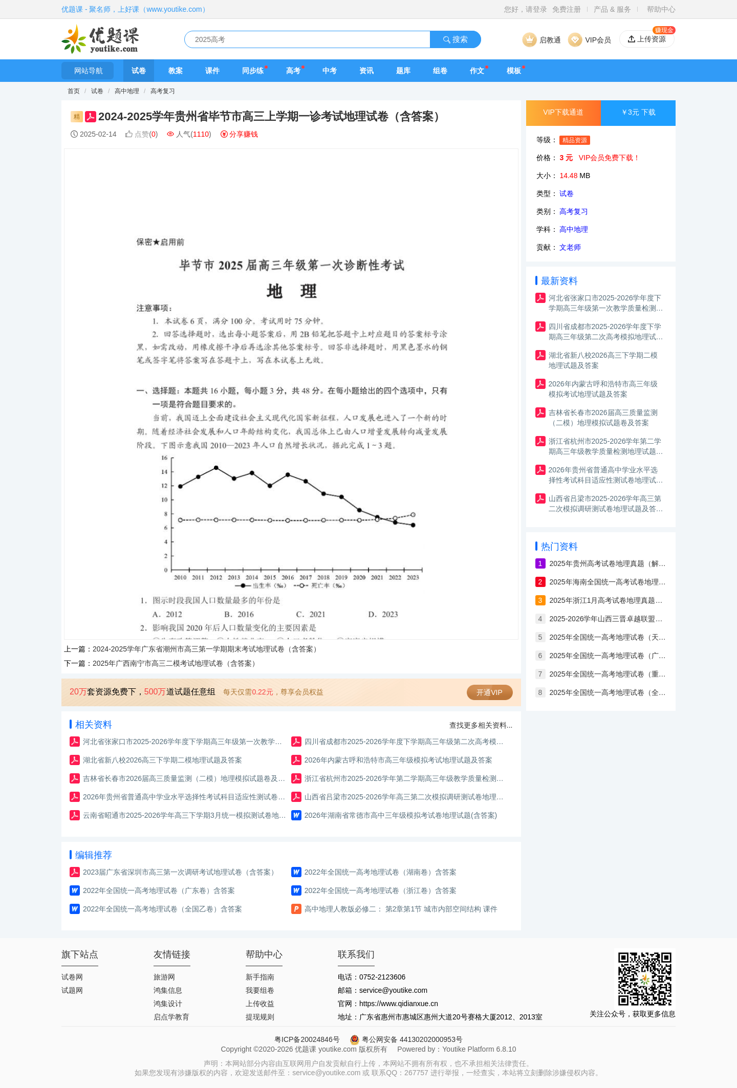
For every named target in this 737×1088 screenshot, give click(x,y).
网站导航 (87, 71)
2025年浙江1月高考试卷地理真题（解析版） (608, 600)
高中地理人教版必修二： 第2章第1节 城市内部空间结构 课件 (401, 909)
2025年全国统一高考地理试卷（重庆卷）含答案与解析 (608, 674)
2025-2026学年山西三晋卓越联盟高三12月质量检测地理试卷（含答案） (608, 619)
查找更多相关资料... (481, 725)
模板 (514, 71)
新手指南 (260, 977)
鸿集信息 (168, 990)
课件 (212, 71)
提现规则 (260, 1017)
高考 (293, 71)
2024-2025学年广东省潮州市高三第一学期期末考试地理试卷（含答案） (206, 649)
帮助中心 (661, 9)
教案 (175, 71)
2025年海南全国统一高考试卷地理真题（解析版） (608, 582)
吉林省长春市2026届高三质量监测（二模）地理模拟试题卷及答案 (185, 778)
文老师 (570, 247)
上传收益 (260, 1003)
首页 (74, 91)
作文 (477, 71)
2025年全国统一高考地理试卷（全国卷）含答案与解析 (608, 692)
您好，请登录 (525, 9)
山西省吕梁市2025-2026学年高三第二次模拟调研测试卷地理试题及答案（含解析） (407, 797)
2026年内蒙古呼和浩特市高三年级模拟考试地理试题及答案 (398, 760)
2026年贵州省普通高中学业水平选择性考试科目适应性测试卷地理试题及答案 (185, 797)
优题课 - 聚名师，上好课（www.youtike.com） (135, 9)
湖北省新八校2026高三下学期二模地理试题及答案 (162, 760)
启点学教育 (171, 1017)
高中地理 (128, 91)
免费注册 (566, 9)
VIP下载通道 (563, 112)
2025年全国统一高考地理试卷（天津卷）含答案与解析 (608, 637)
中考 (329, 71)
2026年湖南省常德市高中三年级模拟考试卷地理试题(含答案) (401, 815)
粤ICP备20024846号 (307, 1039)
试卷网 (72, 977)
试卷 (139, 71)
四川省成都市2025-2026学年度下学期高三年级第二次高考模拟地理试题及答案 (407, 741)
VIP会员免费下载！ (610, 158)
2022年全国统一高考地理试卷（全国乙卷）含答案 (162, 909)
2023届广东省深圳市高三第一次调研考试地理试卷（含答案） (180, 872)
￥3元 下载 (638, 112)
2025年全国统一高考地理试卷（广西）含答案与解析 (608, 655)
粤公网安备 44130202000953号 (406, 1039)
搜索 (455, 39)
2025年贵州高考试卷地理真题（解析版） (608, 563)
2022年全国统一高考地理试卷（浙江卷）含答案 (381, 890)
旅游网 (164, 977)
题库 (403, 71)
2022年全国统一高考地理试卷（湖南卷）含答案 (381, 872)
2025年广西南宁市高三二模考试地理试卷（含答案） (176, 663)
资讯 (366, 71)
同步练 (253, 71)
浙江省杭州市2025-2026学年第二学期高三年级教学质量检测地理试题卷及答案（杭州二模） (407, 778)
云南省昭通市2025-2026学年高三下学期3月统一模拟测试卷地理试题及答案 (185, 815)
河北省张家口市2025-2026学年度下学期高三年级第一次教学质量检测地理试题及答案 (185, 741)
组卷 (440, 71)
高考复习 (162, 91)
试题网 (72, 990)
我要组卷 (260, 990)
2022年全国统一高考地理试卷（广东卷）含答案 (159, 890)
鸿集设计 (168, 1003)
